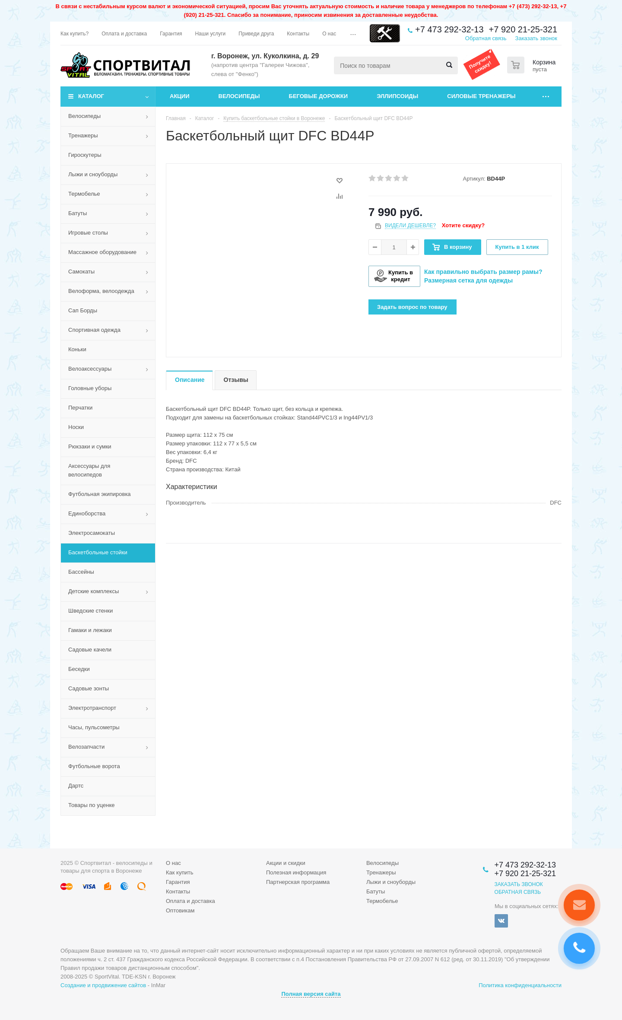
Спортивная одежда (94, 330)
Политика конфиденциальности (520, 985)
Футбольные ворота (94, 766)
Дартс (75, 785)
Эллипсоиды (397, 96)
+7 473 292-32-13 (449, 29)
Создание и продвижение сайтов (103, 985)
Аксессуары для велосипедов (89, 470)
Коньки (77, 349)
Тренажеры (83, 135)
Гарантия (178, 882)
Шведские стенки (90, 610)
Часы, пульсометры (94, 727)
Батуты (77, 213)
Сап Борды (82, 310)
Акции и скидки (285, 863)
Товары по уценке (91, 805)
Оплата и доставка (190, 901)
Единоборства (86, 513)
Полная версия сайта (310, 994)
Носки (76, 427)
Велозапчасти (86, 747)
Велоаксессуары (89, 368)
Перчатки (80, 407)
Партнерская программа (298, 882)
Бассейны (81, 572)
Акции (180, 96)
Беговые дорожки (318, 96)
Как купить (179, 872)
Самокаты (81, 271)
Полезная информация (296, 872)
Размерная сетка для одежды (468, 280)
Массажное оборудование (102, 252)
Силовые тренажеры (481, 96)
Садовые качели (89, 649)
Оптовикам (180, 910)
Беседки (79, 669)
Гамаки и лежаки (90, 630)
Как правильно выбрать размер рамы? (483, 271)
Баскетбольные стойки (97, 552)
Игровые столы (88, 232)
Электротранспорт (92, 708)
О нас (173, 863)
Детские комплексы (93, 591)
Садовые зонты (88, 688)
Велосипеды (239, 96)
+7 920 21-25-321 (523, 29)
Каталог (91, 96)
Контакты (178, 891)
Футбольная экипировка (99, 494)
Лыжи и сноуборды (92, 174)
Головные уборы (89, 388)
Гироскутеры (84, 155)
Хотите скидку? (463, 225)
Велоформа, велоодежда (101, 291)
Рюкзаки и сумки (89, 446)
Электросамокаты (91, 533)
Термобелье (84, 194)
